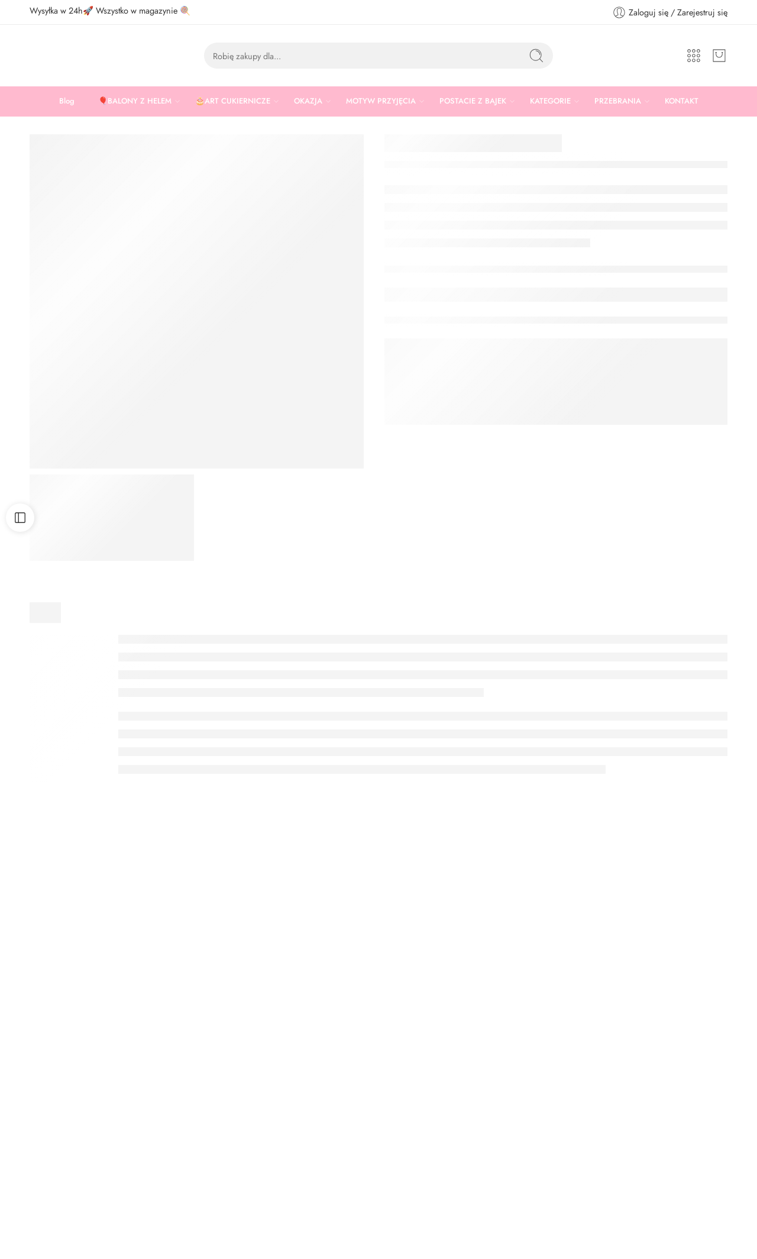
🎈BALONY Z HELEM (135, 101)
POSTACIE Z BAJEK (472, 101)
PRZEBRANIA (617, 101)
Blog (67, 100)
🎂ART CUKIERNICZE (232, 101)
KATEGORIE (550, 101)
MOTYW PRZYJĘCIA (381, 101)
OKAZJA (308, 101)
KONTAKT (681, 100)
